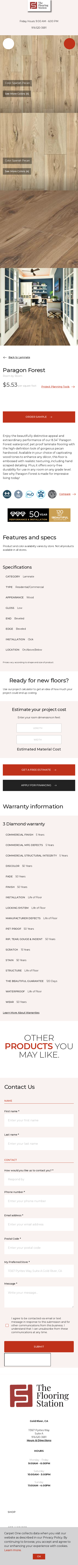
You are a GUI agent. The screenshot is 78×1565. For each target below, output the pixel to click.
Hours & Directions (39, 1440)
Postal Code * (12, 1239)
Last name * (11, 1134)
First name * (11, 1111)
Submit (39, 1346)
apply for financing (39, 785)
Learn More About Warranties (21, 1012)
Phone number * (14, 1192)
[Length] (39, 728)
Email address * (13, 1215)
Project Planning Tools (58, 387)
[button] (73, 7)
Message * (10, 1283)
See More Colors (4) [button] (17, 93)
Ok (39, 1556)
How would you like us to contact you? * (28, 1170)
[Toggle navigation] (5, 7)
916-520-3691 (39, 27)
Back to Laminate (16, 357)
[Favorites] (75, 7)
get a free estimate (39, 769)
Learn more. (12, 1550)
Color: (17, 83)
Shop (12, 1512)
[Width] (39, 739)
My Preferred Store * (16, 1262)
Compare (67, 494)
